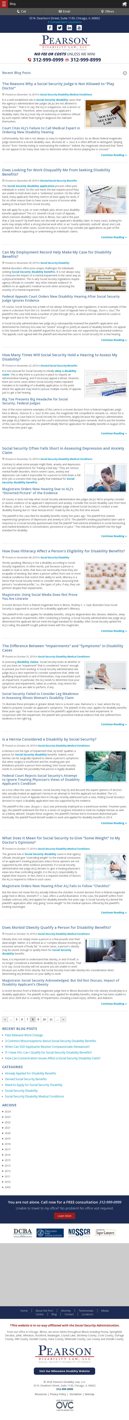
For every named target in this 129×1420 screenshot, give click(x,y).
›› (63, 1019)
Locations (87, 1314)
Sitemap (89, 1394)
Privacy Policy (58, 1394)
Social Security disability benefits (33, 271)
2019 (6, 1138)
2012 (6, 1171)
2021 (6, 1127)
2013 (6, 1165)
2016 (6, 1154)
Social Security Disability (54, 262)
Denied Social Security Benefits (58, 180)
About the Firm (44, 1310)
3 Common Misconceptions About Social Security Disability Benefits (50, 1041)
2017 (6, 1149)
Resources (41, 1394)
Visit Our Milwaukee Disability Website (64, 1371)
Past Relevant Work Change (24, 1035)
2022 (6, 1122)
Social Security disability (52, 99)
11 (51, 1019)
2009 (6, 1187)
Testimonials (86, 1310)
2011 (6, 1176)
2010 (6, 1181)
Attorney (66, 1310)
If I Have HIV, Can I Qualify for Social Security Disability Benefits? (48, 1052)
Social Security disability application (30, 186)
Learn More (64, 1216)
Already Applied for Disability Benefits (30, 1073)
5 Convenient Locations (64, 22)
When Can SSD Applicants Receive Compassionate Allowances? (47, 1047)
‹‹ (5, 1019)
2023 (6, 1117)
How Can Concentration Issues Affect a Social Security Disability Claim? (52, 1058)
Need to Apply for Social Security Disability (33, 1085)
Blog (54, 1314)
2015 (6, 1160)
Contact (69, 1314)
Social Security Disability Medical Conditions (66, 94)
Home (24, 1310)
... (11, 1019)
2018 (6, 1144)
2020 (6, 1133)
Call (21, 11)
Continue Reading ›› (114, 155)
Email (64, 11)
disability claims (27, 662)
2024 (6, 1111)
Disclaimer (75, 1394)
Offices (107, 11)
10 (44, 1019)
